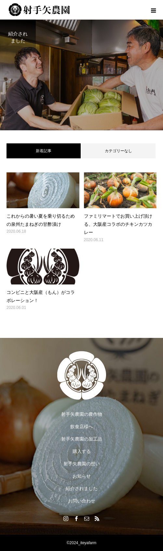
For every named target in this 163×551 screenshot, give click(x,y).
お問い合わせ (81, 500)
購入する (82, 451)
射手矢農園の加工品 (81, 439)
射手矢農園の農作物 (81, 414)
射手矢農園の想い (81, 463)
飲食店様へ (81, 426)
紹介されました (82, 488)
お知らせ (82, 476)
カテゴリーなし (118, 151)
